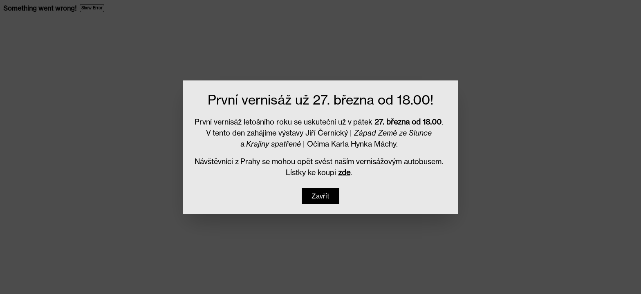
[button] (320, 196)
